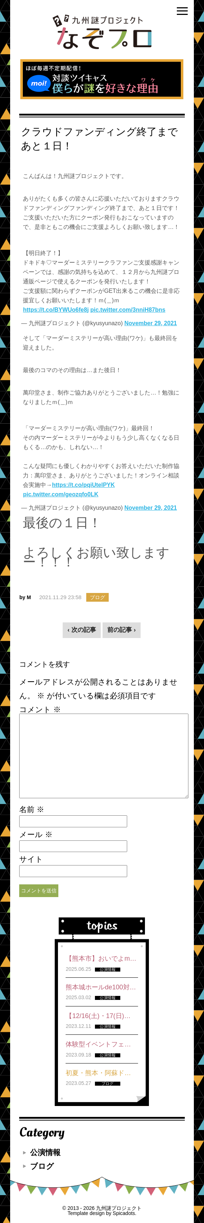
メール (36, 835)
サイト (31, 859)
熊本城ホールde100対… (101, 987)
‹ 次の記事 (81, 629)
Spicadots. (124, 1213)
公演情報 (45, 1152)
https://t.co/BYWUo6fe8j (55, 310)
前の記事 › (121, 629)
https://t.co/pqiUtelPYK (83, 485)
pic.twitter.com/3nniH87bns (127, 310)
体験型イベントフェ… (98, 1044)
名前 (31, 810)
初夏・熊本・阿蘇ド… (98, 1073)
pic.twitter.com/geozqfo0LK (60, 494)
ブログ (42, 1166)
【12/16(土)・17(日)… (98, 1016)
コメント (40, 710)
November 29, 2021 (150, 323)
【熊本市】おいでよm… (101, 958)
